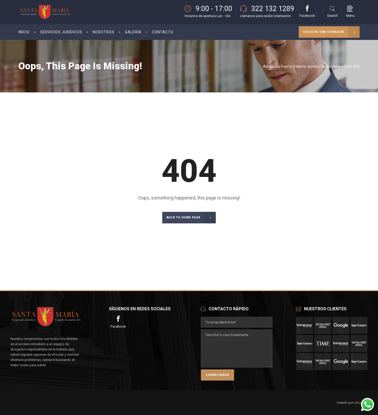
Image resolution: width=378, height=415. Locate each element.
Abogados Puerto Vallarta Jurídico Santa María (302, 66)
